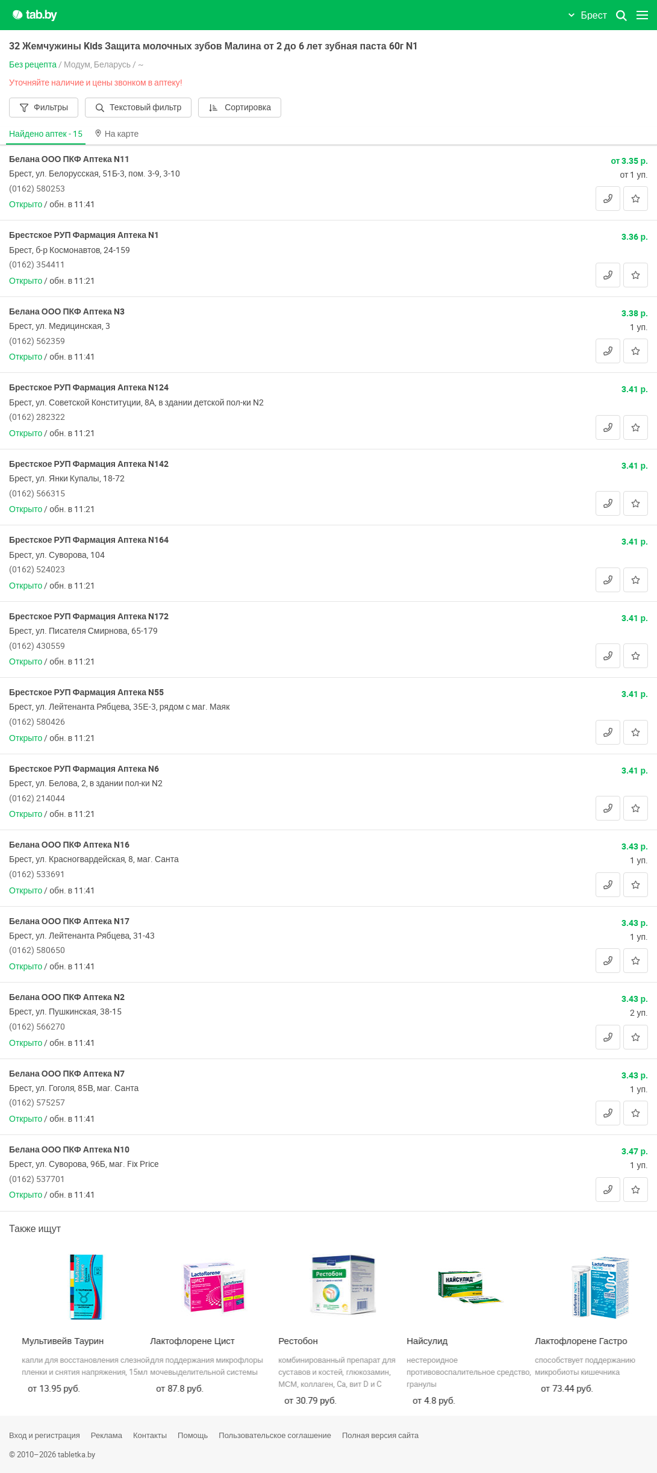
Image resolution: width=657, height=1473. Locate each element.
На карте (117, 133)
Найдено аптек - (46, 133)
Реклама (106, 1435)
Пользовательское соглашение (275, 1435)
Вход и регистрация (44, 1435)
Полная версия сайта (380, 1435)
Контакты (150, 1435)
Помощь (193, 1435)
